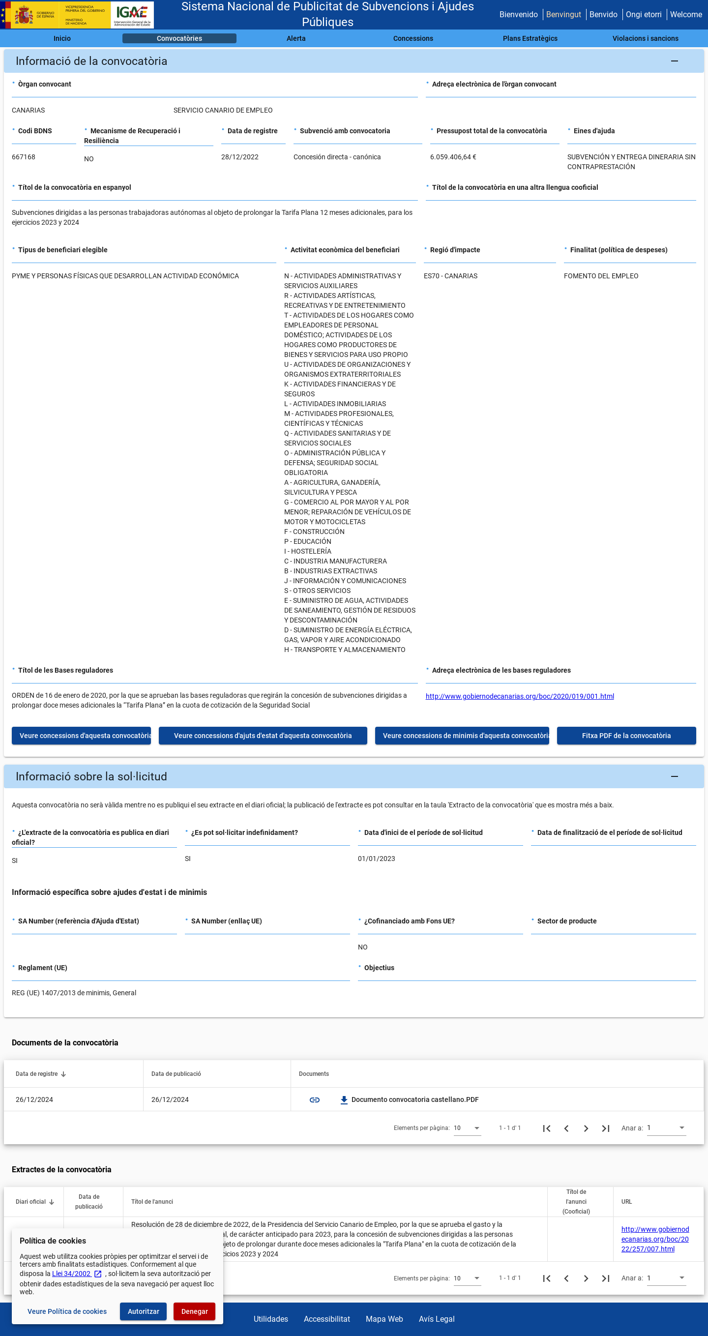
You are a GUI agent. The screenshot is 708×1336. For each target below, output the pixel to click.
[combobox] (467, 1127)
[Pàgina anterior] (566, 1128)
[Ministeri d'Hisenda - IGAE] (81, 15)
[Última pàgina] (606, 1128)
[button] (354, 61)
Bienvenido (519, 14)
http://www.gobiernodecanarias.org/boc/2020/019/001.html (520, 696)
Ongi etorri (644, 14)
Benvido (604, 14)
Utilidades (271, 1319)
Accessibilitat (327, 1319)
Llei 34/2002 (77, 1273)
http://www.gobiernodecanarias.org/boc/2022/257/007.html (655, 1239)
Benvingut (563, 14)
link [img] (315, 1100)
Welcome (686, 14)
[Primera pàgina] (547, 1128)
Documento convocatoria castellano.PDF (409, 1099)
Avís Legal (437, 1319)
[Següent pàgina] (586, 1128)
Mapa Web (384, 1319)
